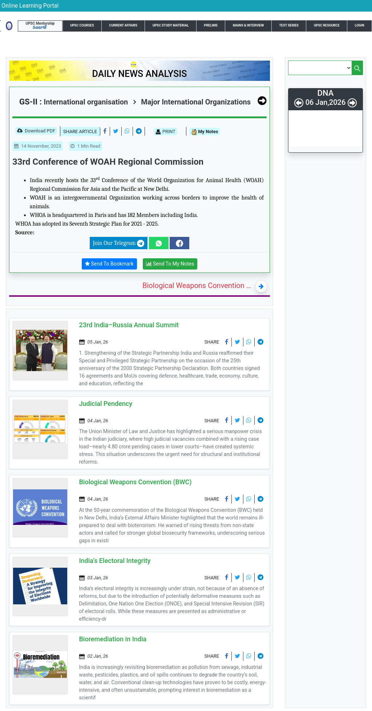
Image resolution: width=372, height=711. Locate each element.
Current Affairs (123, 25)
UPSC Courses (82, 25)
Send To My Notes (170, 264)
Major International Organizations (192, 102)
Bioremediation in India (113, 639)
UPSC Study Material (171, 25)
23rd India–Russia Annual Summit (129, 325)
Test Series (289, 25)
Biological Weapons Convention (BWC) (197, 285)
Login (359, 25)
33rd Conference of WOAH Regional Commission (107, 162)
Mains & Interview (248, 25)
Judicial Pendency (106, 403)
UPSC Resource (327, 25)
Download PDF (36, 131)
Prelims (211, 25)
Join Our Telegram (118, 243)
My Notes (204, 132)
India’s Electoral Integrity (115, 560)
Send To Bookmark (109, 264)
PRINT (165, 132)
